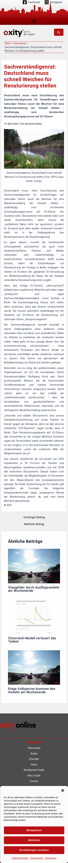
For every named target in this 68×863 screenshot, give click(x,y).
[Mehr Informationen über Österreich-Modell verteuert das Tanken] (34, 616)
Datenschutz (36, 858)
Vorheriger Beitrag (34, 517)
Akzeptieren (34, 830)
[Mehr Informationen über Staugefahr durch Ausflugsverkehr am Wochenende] (34, 565)
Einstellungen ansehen (34, 850)
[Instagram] (53, 2)
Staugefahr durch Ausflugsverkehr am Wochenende (34, 588)
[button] (62, 790)
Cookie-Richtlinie (20, 858)
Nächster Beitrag (34, 524)
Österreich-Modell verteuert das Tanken (32, 639)
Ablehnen (34, 840)
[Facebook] (31, 2)
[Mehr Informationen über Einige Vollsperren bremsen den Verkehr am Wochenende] (34, 667)
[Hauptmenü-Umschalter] (34, 21)
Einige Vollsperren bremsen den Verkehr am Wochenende (31, 690)
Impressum (51, 858)
